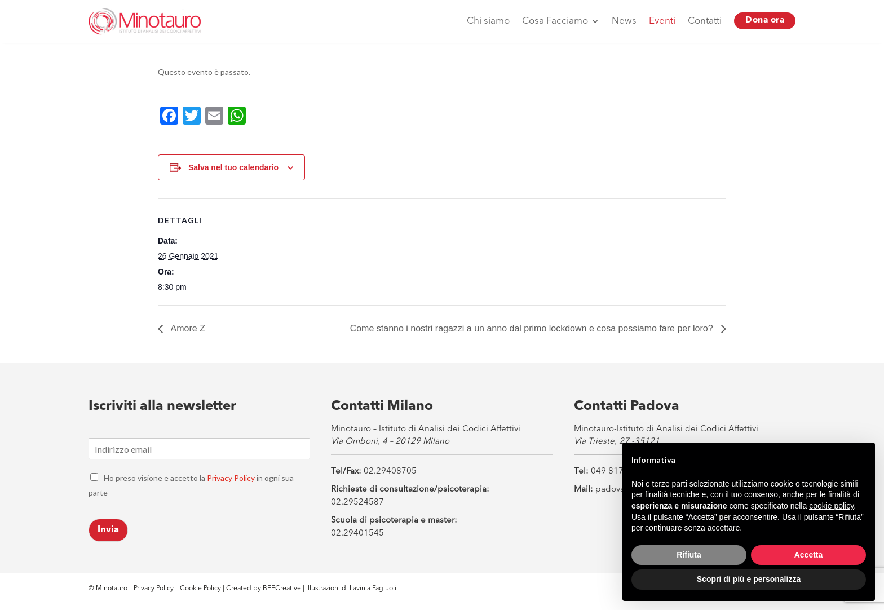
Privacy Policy (231, 478)
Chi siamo (488, 21)
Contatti (705, 21)
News (624, 21)
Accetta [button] (808, 554)
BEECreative (281, 588)
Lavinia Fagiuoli (373, 588)
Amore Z (187, 328)
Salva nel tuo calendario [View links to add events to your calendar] (233, 167)
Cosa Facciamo (555, 21)
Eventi (662, 21)
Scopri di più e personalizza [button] (749, 579)
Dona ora (764, 20)
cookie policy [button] (831, 505)
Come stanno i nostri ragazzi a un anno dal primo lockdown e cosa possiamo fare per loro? (532, 328)
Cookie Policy (201, 588)
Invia (108, 529)
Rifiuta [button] (689, 554)
